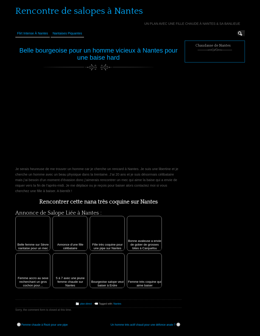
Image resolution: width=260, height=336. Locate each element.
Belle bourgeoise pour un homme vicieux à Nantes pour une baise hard (98, 54)
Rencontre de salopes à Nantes (79, 11)
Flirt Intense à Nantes (32, 33)
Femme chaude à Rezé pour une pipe (42, 324)
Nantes (117, 303)
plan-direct (86, 303)
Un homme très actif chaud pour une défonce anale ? (145, 324)
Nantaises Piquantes (67, 33)
